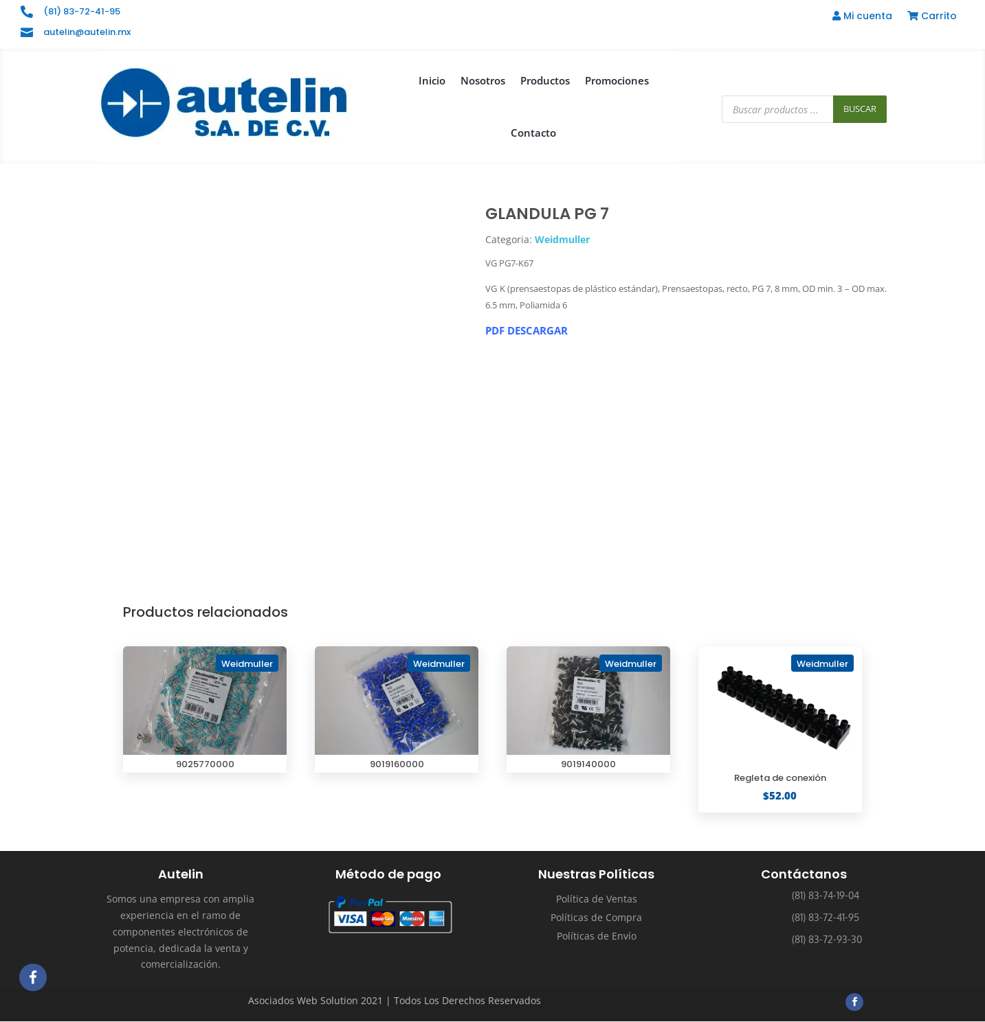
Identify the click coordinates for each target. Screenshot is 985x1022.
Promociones (617, 80)
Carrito (932, 17)
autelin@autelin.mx (87, 31)
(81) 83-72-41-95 (81, 11)
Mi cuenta (862, 17)
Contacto (533, 132)
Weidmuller (562, 239)
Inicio (432, 80)
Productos (545, 80)
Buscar (859, 108)
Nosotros (483, 80)
